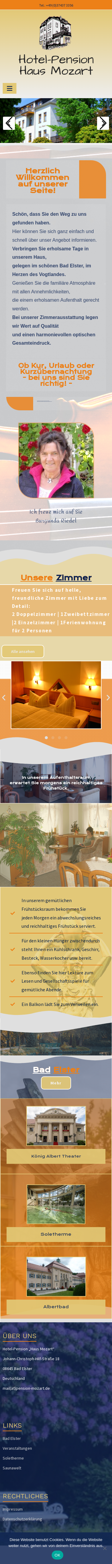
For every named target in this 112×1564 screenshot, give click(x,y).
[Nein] (105, 1548)
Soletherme (13, 1458)
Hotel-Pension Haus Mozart (56, 65)
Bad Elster (12, 1438)
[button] (3, 697)
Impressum (13, 1509)
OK (57, 1555)
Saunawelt (12, 1468)
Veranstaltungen (17, 1448)
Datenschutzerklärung (22, 1519)
